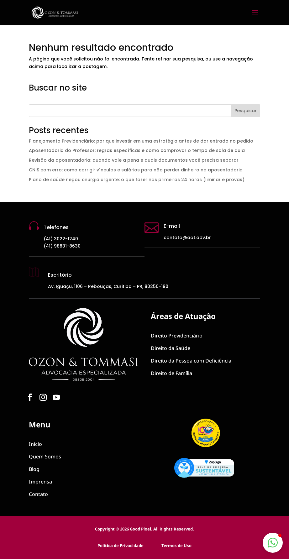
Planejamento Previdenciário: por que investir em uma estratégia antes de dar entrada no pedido (141, 141)
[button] (273, 543)
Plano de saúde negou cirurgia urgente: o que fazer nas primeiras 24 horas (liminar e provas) (136, 179)
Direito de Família (171, 373)
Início (35, 444)
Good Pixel (140, 529)
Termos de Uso (176, 545)
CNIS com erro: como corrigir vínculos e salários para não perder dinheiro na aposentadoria (136, 170)
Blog (34, 469)
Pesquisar (245, 110)
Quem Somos (45, 456)
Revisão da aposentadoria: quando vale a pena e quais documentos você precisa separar (134, 160)
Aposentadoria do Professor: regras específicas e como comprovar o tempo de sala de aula (137, 150)
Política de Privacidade (120, 545)
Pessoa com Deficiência (191, 360)
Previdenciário (176, 335)
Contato (38, 494)
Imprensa (40, 481)
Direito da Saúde (170, 348)
